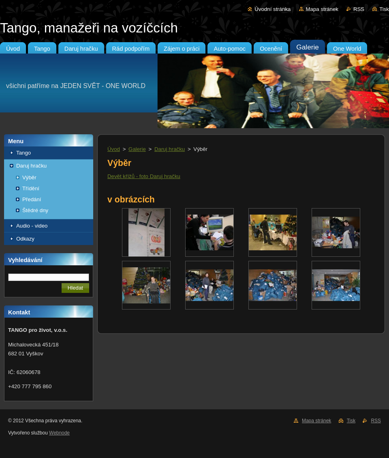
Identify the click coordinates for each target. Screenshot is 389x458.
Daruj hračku (31, 166)
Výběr (29, 177)
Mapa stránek (322, 9)
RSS (358, 9)
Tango (23, 153)
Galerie (137, 149)
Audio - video (31, 226)
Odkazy (25, 239)
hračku (171, 176)
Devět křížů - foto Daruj (134, 176)
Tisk (384, 9)
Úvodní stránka (272, 9)
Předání (31, 199)
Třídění (30, 188)
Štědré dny (35, 210)
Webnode (59, 433)
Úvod (113, 149)
